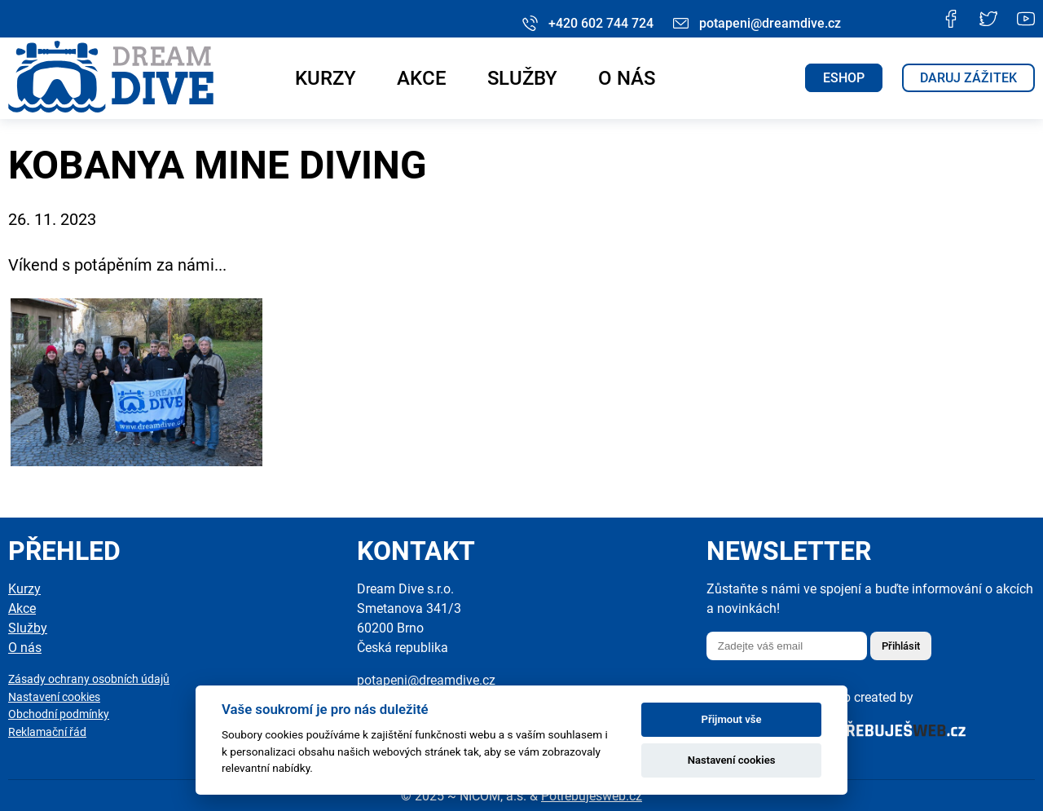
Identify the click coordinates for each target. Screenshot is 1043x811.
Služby (522, 78)
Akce (422, 78)
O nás (626, 78)
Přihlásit (901, 646)
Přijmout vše (732, 719)
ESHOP (844, 78)
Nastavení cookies (54, 697)
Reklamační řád (47, 732)
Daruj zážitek (968, 78)
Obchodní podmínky (58, 714)
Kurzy (325, 78)
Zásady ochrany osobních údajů (88, 679)
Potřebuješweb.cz (591, 796)
